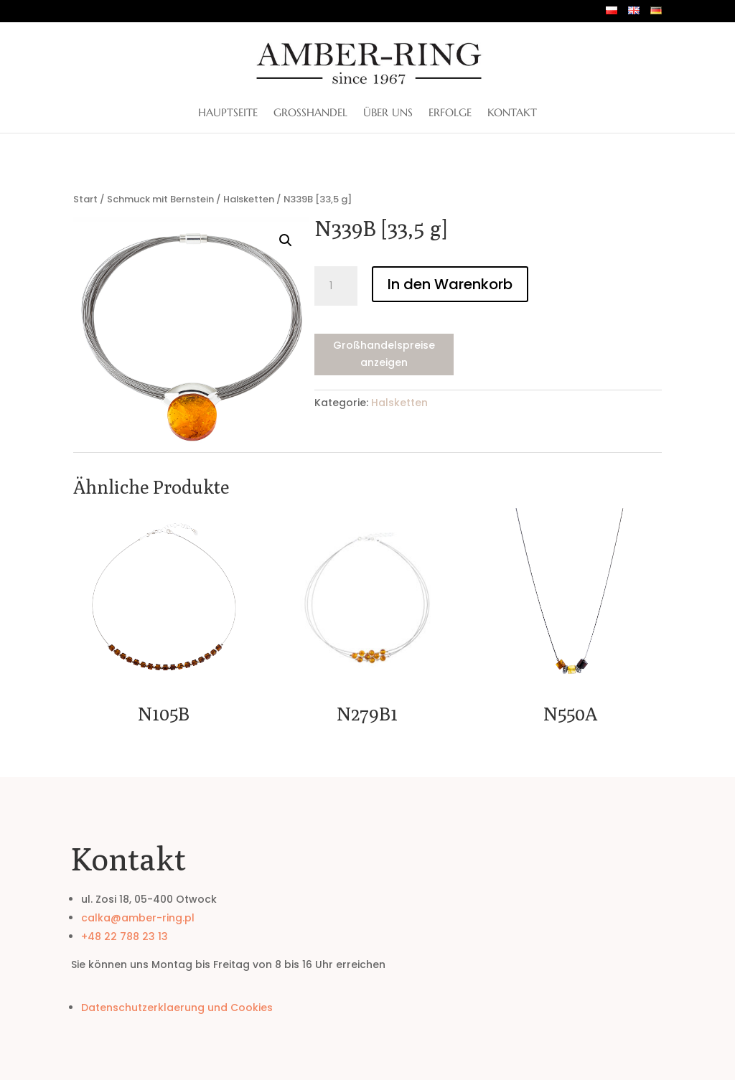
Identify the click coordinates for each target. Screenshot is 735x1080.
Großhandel (310, 113)
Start (85, 199)
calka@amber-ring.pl (138, 918)
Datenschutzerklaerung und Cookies (177, 1007)
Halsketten (248, 199)
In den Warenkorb (450, 284)
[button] (286, 240)
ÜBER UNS (388, 113)
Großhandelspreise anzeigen (384, 354)
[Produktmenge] (335, 286)
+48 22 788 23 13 (124, 936)
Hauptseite (228, 113)
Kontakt (512, 113)
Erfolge (450, 113)
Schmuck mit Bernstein (160, 199)
